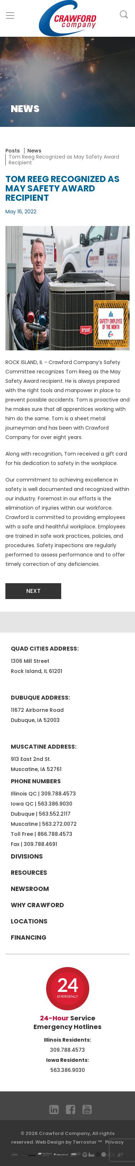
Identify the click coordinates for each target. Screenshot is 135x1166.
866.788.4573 (54, 834)
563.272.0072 (59, 824)
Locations (29, 921)
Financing (28, 937)
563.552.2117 (55, 813)
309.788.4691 (40, 844)
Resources (29, 872)
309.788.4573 (58, 793)
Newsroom (30, 889)
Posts (12, 150)
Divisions (27, 856)
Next (33, 591)
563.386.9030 (55, 803)
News (34, 150)
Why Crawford (37, 905)
